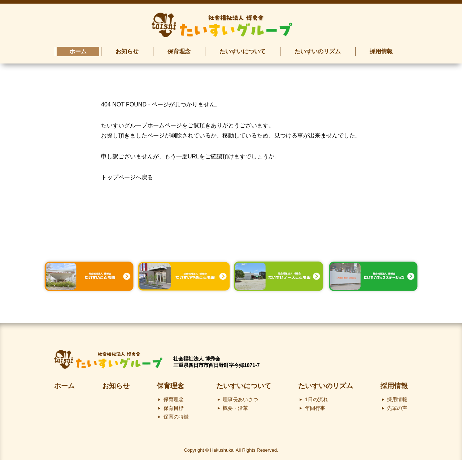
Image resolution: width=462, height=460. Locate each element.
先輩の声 (397, 408)
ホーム (64, 386)
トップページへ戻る (127, 177)
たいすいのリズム (325, 386)
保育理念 (170, 386)
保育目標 (174, 408)
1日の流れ (316, 399)
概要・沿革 (235, 408)
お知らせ (116, 386)
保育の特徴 (176, 417)
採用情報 (394, 386)
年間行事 (315, 408)
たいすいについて (243, 386)
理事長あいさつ (240, 399)
